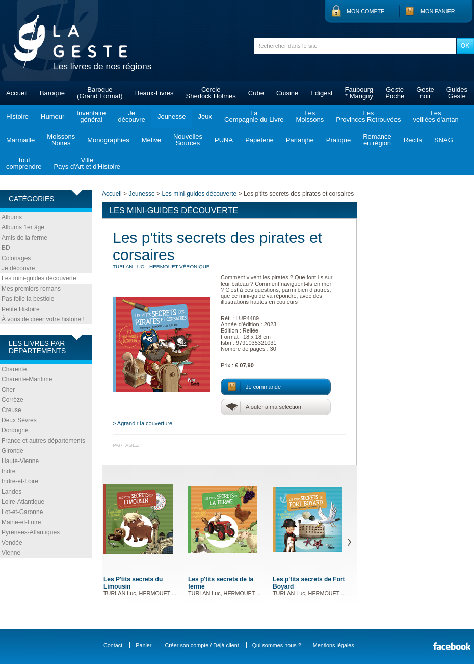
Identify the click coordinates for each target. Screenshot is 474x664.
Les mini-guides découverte (39, 278)
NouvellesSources (187, 140)
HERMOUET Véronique (179, 266)
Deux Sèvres (19, 420)
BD (6, 247)
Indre (8, 471)
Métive (151, 140)
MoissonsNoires (61, 140)
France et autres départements (43, 440)
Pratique (338, 140)
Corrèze (12, 399)
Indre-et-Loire (20, 481)
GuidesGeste (456, 93)
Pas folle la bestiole (28, 298)
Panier (143, 645)
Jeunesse (171, 116)
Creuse (11, 410)
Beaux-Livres (154, 93)
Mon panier (437, 11)
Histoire (17, 116)
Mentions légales (333, 645)
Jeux (205, 116)
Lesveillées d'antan (435, 116)
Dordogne (15, 430)
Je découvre (18, 268)
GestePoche (394, 93)
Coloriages (16, 258)
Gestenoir (425, 93)
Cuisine (287, 93)
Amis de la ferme (24, 237)
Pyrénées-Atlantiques (31, 532)
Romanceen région (377, 140)
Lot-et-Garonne (22, 512)
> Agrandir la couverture (142, 423)
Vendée (12, 542)
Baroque (52, 93)
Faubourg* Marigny (359, 93)
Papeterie (259, 140)
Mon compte (365, 11)
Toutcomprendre (23, 163)
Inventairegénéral (91, 116)
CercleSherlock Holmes (211, 93)
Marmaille (20, 140)
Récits (413, 140)
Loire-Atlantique (23, 501)
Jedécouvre (131, 116)
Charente (14, 369)
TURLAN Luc (128, 266)
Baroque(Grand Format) (100, 93)
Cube (256, 93)
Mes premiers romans (31, 288)
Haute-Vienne (20, 461)
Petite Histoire (21, 309)
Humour (52, 116)
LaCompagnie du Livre (253, 116)
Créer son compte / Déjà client (202, 645)
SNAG (443, 140)
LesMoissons (310, 116)
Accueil (17, 93)
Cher (8, 389)
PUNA (224, 140)
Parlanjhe (300, 140)
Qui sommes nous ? (276, 645)
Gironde (12, 450)
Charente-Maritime (27, 379)
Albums (12, 217)
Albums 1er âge (23, 227)
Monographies (108, 140)
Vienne (11, 552)
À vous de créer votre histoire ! (43, 319)
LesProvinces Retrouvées (368, 116)
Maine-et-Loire (21, 522)
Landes (11, 491)
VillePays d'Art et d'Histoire (87, 163)
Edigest (321, 93)
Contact (112, 645)
